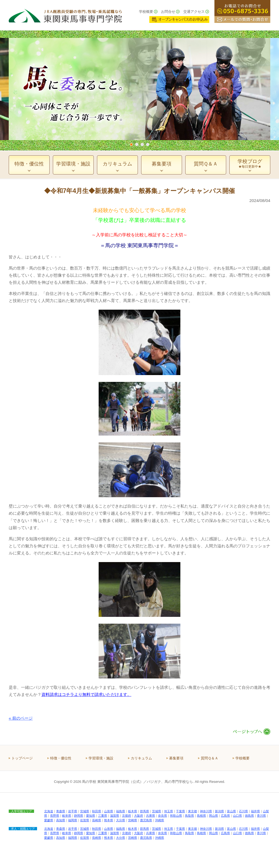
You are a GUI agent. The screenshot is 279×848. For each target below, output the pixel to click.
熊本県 (108, 820)
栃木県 (132, 811)
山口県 (237, 815)
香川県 (261, 815)
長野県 (54, 815)
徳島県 (249, 815)
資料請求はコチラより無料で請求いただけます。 (86, 694)
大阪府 (138, 815)
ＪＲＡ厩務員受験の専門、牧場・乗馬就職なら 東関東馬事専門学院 (65, 15)
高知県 (60, 820)
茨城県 (156, 811)
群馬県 (144, 811)
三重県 (102, 815)
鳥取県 (189, 815)
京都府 (126, 815)
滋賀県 (114, 815)
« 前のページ (21, 718)
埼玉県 (168, 811)
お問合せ (168, 12)
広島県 (225, 815)
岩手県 (72, 811)
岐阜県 (66, 815)
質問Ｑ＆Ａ (209, 758)
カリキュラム (141, 758)
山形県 (108, 811)
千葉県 (180, 811)
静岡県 (78, 815)
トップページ (22, 758)
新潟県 (219, 811)
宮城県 (84, 811)
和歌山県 (176, 815)
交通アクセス (194, 12)
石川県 (243, 811)
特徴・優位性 (60, 758)
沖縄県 (159, 820)
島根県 (201, 815)
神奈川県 (206, 811)
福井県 (255, 811)
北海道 (48, 811)
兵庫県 (150, 815)
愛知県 (90, 815)
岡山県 (213, 815)
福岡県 (72, 820)
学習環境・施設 (101, 758)
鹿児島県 (146, 820)
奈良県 (162, 815)
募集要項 (176, 758)
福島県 (120, 811)
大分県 (120, 820)
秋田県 (96, 811)
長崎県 (96, 820)
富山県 (231, 811)
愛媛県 (48, 820)
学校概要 (146, 12)
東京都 (192, 811)
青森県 (60, 811)
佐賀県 (84, 820)
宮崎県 (132, 820)
